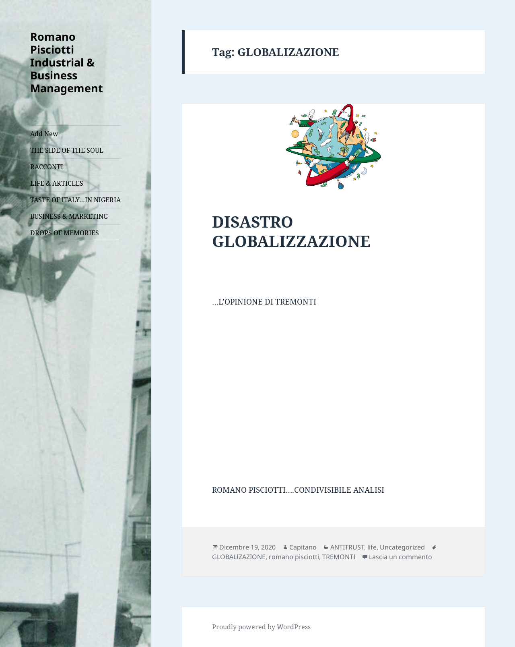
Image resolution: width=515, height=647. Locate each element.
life (372, 547)
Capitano (303, 547)
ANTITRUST (347, 547)
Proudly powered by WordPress (261, 626)
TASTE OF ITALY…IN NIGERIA (75, 199)
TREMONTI (338, 556)
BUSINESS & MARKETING (69, 216)
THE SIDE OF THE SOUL (66, 150)
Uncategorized (402, 547)
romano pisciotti (294, 556)
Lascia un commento (400, 556)
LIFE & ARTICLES (56, 183)
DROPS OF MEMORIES (64, 232)
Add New (44, 133)
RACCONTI (46, 166)
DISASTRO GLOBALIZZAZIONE (291, 231)
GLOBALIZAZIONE (239, 556)
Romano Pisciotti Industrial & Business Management (66, 62)
